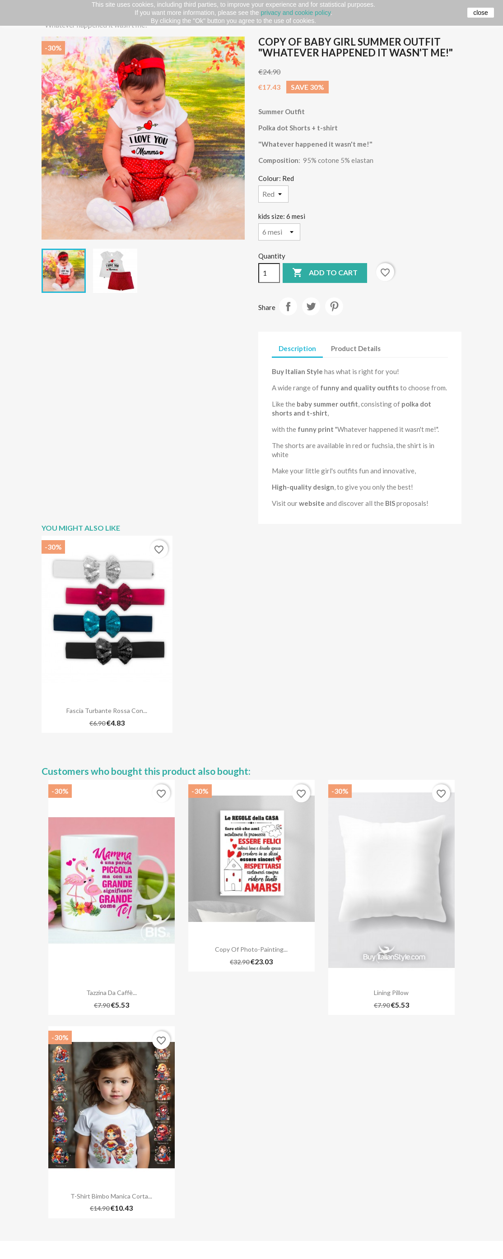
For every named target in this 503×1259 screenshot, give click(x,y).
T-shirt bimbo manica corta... (111, 1196)
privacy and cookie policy (296, 12)
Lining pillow (391, 992)
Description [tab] (297, 348)
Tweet (311, 306)
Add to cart (325, 273)
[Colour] (273, 194)
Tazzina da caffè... (111, 992)
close (480, 12)
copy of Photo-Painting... (251, 949)
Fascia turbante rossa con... (106, 710)
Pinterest (334, 306)
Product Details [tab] (356, 348)
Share (288, 306)
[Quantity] (269, 273)
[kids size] (279, 232)
